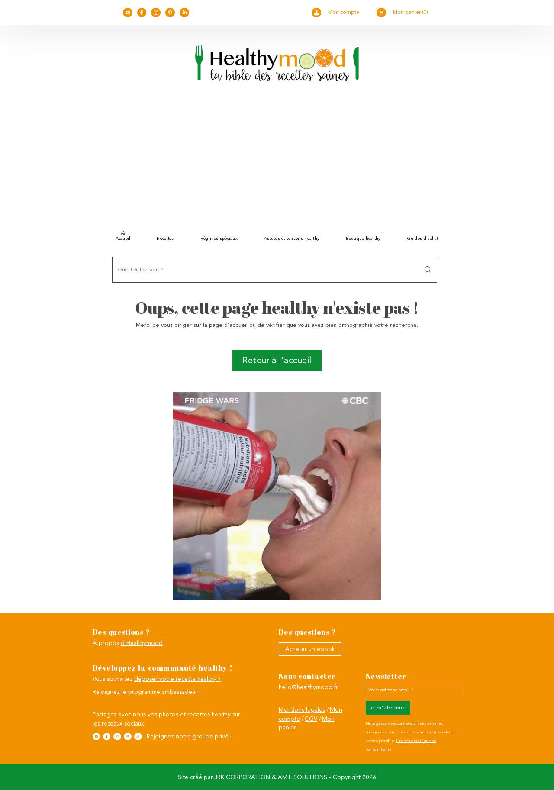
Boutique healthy (363, 238)
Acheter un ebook (310, 648)
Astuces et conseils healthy (291, 238)
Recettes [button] (165, 238)
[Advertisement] (277, 159)
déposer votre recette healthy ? (177, 678)
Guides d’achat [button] (422, 238)
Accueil (123, 237)
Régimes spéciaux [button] (219, 238)
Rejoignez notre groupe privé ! (189, 736)
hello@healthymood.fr (308, 687)
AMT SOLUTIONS (302, 777)
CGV (311, 718)
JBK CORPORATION (242, 777)
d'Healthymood (142, 642)
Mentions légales (302, 709)
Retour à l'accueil (277, 360)
